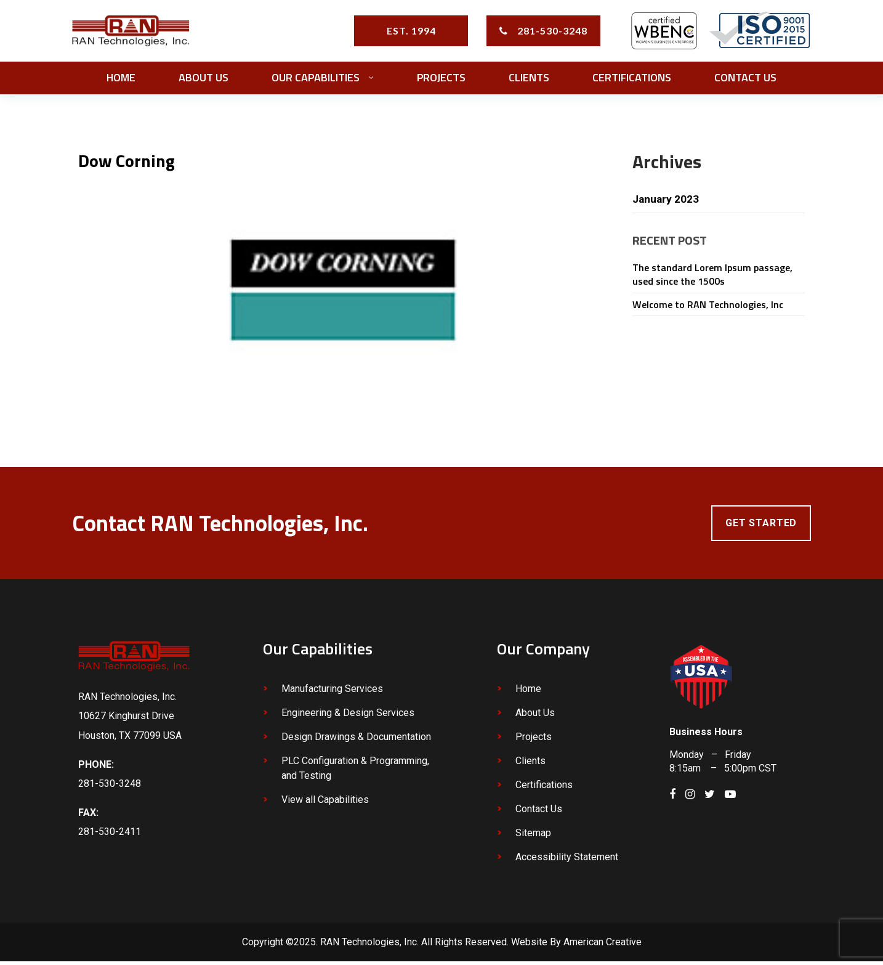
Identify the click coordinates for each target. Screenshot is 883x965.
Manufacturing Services (332, 693)
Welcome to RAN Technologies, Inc (707, 307)
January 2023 (666, 202)
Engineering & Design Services (347, 717)
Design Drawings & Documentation (356, 741)
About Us (535, 717)
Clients (530, 765)
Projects (533, 741)
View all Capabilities (325, 804)
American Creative (602, 946)
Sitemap (533, 837)
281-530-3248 (552, 32)
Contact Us (538, 813)
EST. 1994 (411, 32)
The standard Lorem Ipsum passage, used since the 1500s (712, 278)
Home (528, 693)
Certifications (544, 789)
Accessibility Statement (566, 861)
